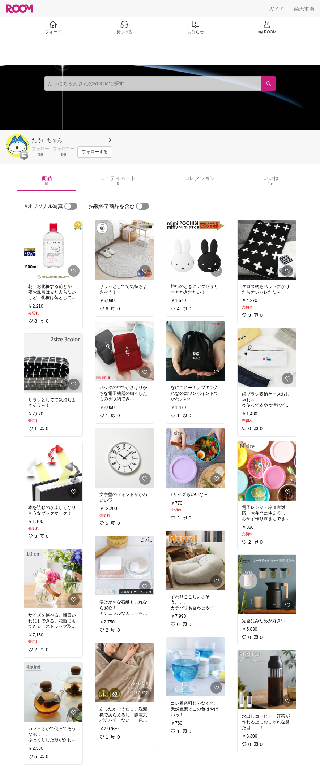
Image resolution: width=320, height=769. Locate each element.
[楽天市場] (304, 8)
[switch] (70, 206)
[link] (53, 250)
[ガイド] (276, 8)
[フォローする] (94, 152)
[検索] (268, 83)
